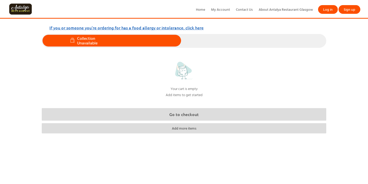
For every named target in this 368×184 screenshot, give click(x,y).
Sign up (349, 9)
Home (200, 9)
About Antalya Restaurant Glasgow (286, 9)
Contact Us (244, 9)
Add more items (184, 128)
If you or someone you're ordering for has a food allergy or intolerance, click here (126, 27)
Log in (328, 9)
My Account (220, 9)
